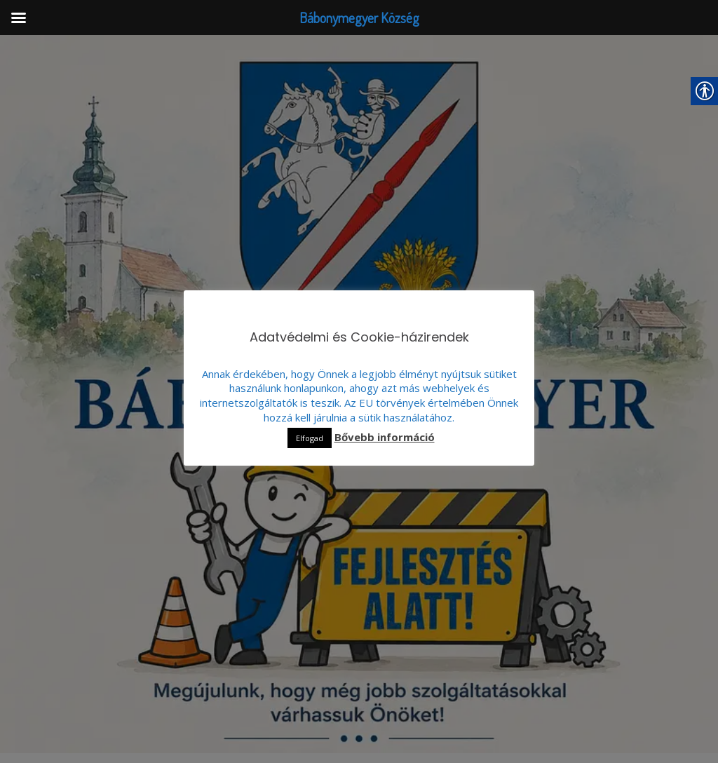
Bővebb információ (384, 437)
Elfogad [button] (309, 438)
